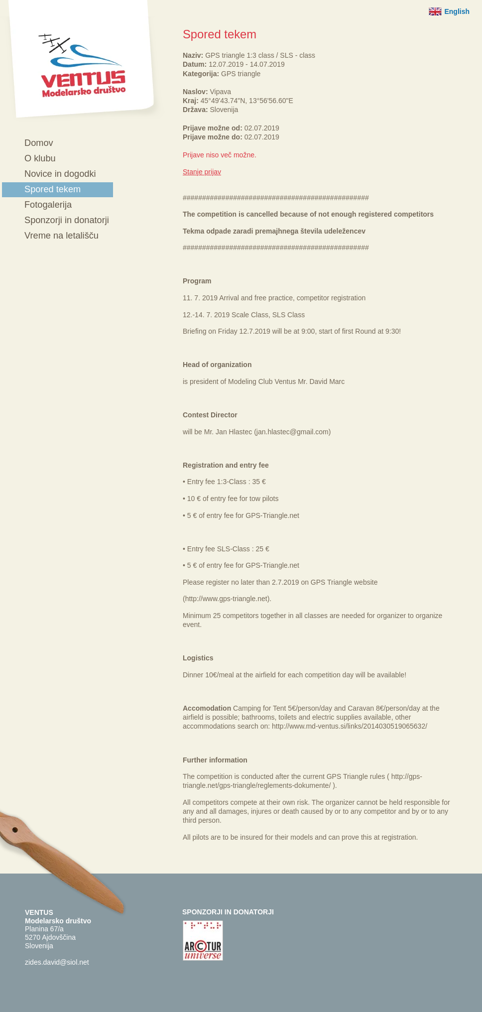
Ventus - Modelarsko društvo (82, 61)
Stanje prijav (202, 172)
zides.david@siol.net (57, 962)
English (457, 11)
